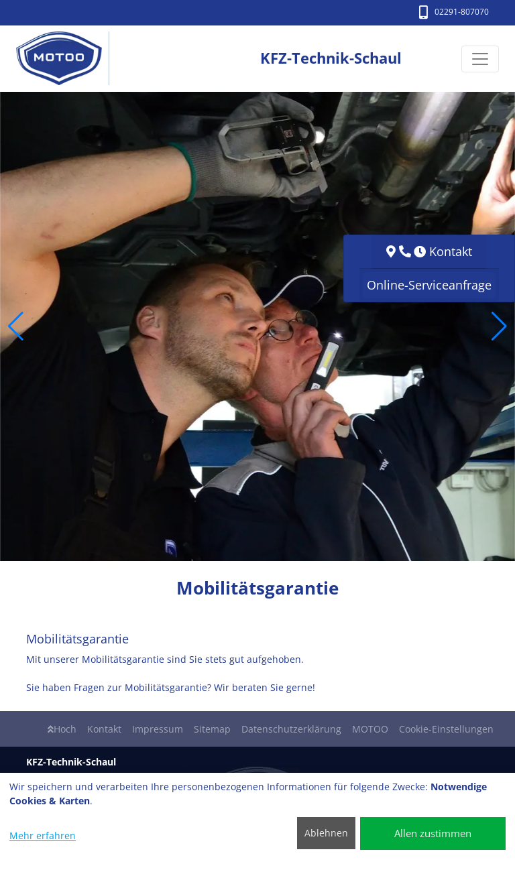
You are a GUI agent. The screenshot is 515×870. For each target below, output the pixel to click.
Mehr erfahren (42, 835)
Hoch (62, 729)
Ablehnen (326, 832)
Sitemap (212, 729)
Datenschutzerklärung (291, 729)
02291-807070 (454, 11)
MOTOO (370, 729)
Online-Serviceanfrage (429, 285)
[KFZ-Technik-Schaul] (66, 58)
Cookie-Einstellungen (446, 729)
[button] (16, 326)
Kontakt (104, 729)
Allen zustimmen (432, 833)
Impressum (157, 729)
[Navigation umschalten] (480, 59)
